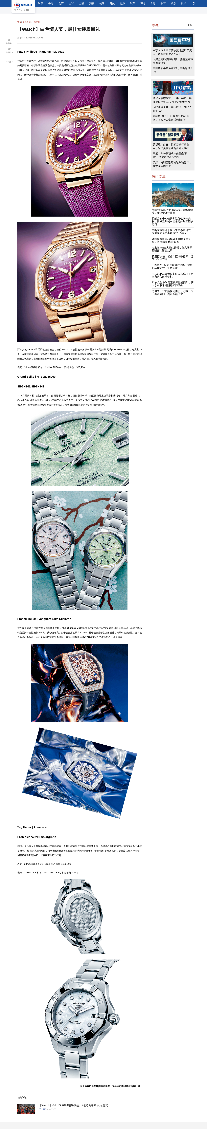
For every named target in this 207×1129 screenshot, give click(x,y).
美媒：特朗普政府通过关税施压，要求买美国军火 (172, 164)
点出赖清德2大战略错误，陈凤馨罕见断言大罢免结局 (172, 249)
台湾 (61, 3)
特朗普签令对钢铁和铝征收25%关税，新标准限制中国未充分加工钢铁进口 (172, 221)
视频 (183, 3)
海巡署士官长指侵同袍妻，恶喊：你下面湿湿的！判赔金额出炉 (172, 293)
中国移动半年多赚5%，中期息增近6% (173, 70)
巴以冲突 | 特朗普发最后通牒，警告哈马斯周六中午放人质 (172, 266)
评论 (142, 3)
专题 (153, 3)
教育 (163, 3)
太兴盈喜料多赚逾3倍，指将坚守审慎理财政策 (173, 61)
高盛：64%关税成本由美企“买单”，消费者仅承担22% (170, 155)
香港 (50, 3)
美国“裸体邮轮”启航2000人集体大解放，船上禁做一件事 (172, 211)
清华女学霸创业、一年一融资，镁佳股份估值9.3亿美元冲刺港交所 (172, 100)
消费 (91, 3)
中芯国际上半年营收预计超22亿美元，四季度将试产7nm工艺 (172, 52)
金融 (81, 3)
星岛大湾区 (28, 22)
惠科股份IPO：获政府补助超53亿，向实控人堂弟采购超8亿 (171, 118)
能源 (122, 3)
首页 (19, 22)
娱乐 (173, 3)
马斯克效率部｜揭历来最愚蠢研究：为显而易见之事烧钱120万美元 (172, 232)
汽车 (132, 3)
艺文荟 (37, 22)
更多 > (190, 25)
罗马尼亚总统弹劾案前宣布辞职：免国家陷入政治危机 (172, 275)
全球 (71, 3)
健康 (102, 3)
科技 (112, 3)
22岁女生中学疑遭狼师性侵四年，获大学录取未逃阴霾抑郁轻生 (172, 284)
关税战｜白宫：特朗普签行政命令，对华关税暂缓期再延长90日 (171, 146)
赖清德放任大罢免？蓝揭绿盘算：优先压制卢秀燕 (172, 258)
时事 (40, 3)
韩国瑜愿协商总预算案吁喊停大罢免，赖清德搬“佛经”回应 (171, 240)
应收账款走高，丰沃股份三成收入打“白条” (172, 109)
